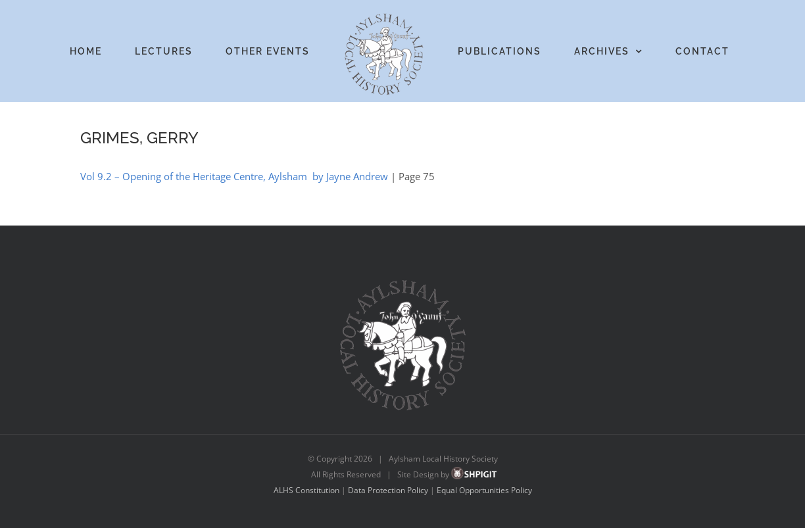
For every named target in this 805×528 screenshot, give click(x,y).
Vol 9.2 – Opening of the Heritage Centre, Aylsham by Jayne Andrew (234, 176)
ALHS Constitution (306, 490)
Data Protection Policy (388, 490)
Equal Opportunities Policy (484, 490)
